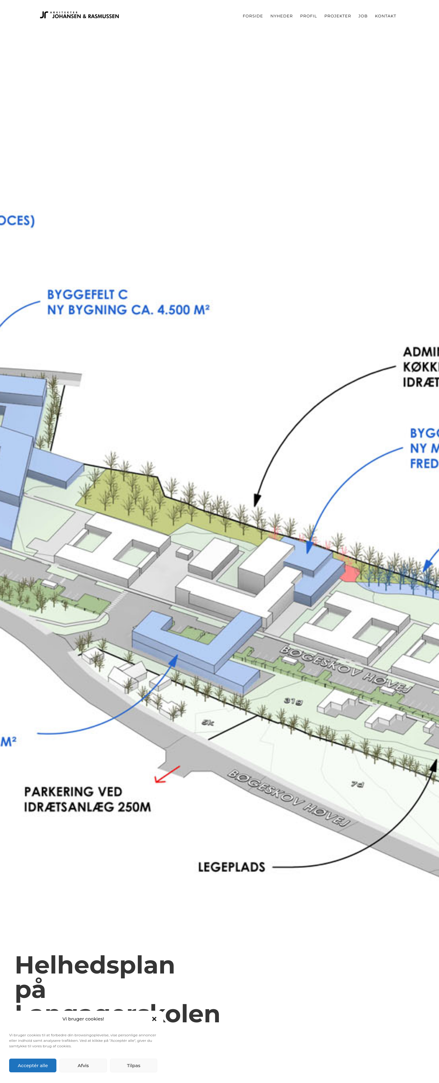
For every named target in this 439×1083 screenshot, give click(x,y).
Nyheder (281, 15)
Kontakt (385, 15)
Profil (308, 15)
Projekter (337, 15)
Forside (253, 15)
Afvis (83, 1065)
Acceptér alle (33, 1065)
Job (363, 15)
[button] (154, 1019)
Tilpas (133, 1065)
